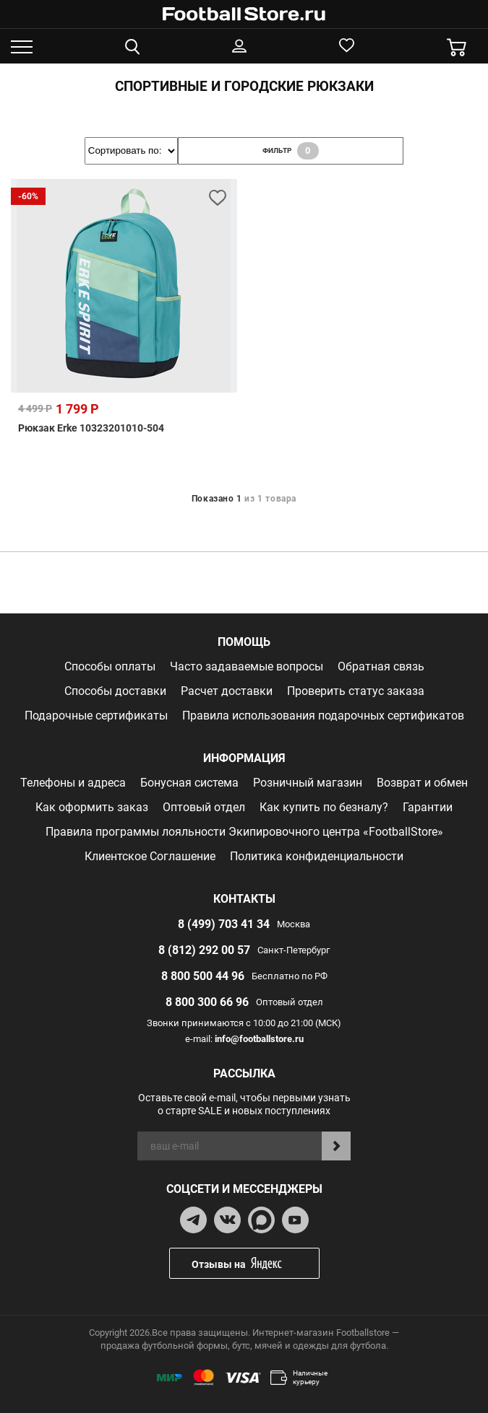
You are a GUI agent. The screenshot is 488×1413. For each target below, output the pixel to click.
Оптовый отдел (204, 807)
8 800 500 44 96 (202, 976)
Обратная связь (381, 666)
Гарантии (428, 807)
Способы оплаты (109, 666)
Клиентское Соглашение (150, 856)
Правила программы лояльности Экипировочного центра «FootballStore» (244, 832)
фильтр (290, 150)
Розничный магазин (307, 782)
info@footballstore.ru (259, 1038)
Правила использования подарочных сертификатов (323, 715)
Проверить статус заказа (355, 691)
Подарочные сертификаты (96, 715)
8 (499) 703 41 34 (224, 924)
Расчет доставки (227, 691)
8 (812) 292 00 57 (204, 950)
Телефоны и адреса (73, 782)
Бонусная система (189, 782)
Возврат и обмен (422, 782)
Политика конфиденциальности (316, 856)
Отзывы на (255, 1263)
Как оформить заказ (91, 807)
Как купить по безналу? (324, 807)
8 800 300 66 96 (207, 1002)
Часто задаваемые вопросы (246, 666)
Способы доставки (115, 691)
